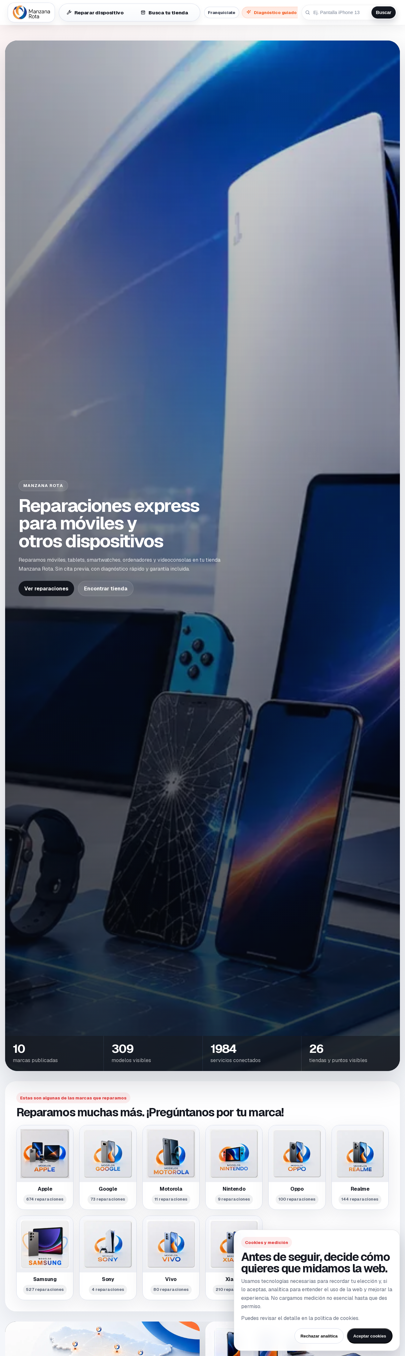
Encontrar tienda (105, 588)
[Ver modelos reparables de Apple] (44, 1167)
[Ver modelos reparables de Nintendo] (234, 1167)
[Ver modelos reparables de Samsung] (44, 1258)
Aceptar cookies (369, 1336)
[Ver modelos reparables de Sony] (107, 1258)
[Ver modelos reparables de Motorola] (171, 1167)
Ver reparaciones (46, 588)
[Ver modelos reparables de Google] (107, 1167)
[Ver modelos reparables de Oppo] (296, 1167)
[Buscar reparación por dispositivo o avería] (341, 12)
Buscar (383, 12)
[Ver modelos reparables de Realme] (360, 1167)
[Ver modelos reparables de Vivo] (171, 1258)
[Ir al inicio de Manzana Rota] (31, 12)
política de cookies (336, 1318)
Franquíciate (221, 12)
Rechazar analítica (319, 1336)
